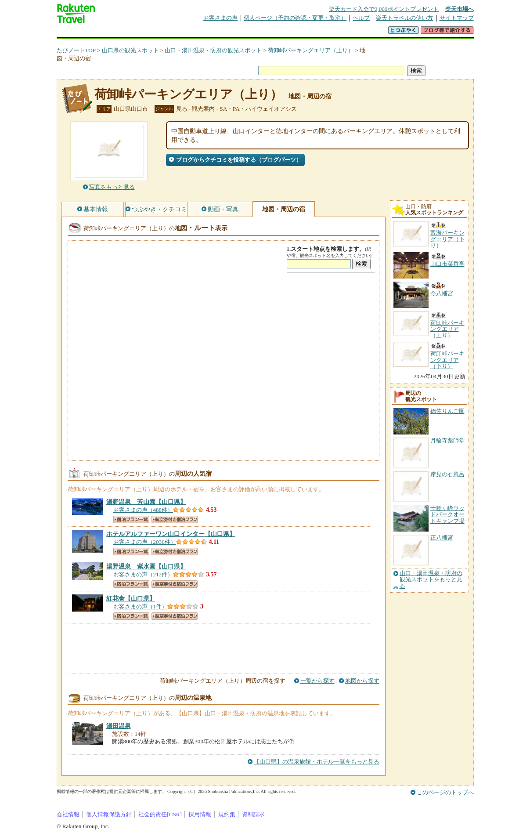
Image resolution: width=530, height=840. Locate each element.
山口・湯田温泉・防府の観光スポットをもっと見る (431, 579)
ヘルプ (361, 17)
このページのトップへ (445, 792)
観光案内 (267, 32)
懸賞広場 (159, 32)
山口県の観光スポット (130, 50)
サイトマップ (457, 17)
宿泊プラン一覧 (131, 519)
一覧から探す (317, 680)
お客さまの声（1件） (140, 606)
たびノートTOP (76, 50)
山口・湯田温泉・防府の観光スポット (213, 50)
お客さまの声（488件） (143, 510)
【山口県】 (146, 501)
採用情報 (199, 814)
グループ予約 (231, 32)
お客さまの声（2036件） (144, 542)
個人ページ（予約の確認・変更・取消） (295, 17)
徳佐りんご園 (447, 411)
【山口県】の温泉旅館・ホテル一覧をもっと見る (316, 761)
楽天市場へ (459, 9)
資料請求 (253, 814)
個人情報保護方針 (109, 814)
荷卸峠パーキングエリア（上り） (310, 50)
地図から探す (362, 680)
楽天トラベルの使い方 (404, 17)
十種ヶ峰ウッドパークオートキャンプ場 (447, 514)
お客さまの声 (220, 17)
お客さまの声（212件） (143, 574)
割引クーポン (195, 32)
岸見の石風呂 (447, 474)
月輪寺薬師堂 (447, 440)
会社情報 (68, 814)
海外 (123, 32)
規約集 (226, 814)
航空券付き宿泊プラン (174, 519)
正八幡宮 (441, 537)
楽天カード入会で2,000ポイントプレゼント (384, 9)
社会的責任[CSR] (160, 814)
